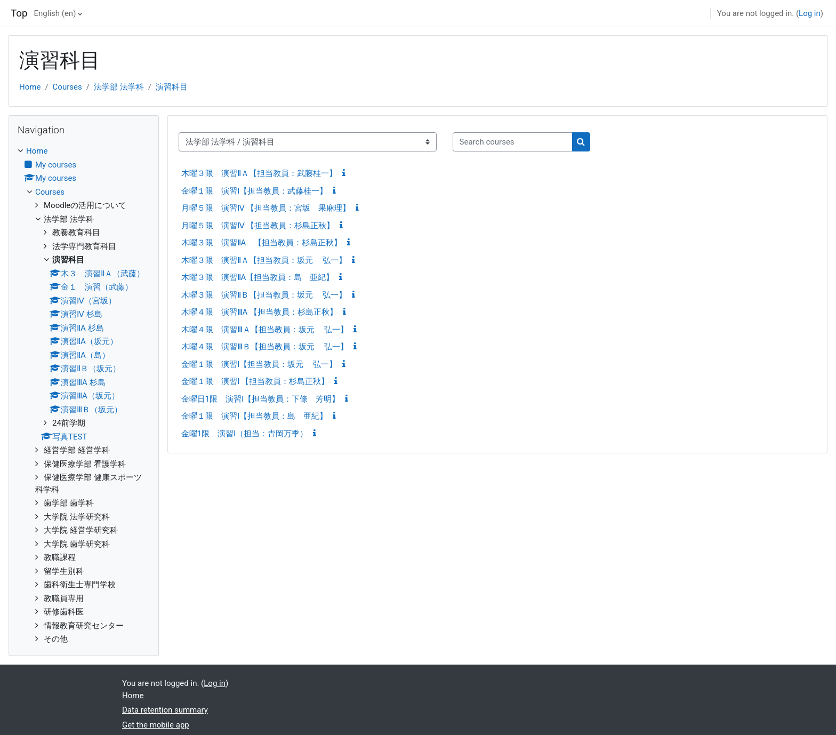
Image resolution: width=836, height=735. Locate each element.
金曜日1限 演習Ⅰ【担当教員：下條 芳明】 (260, 399)
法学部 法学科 (119, 87)
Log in (810, 13)
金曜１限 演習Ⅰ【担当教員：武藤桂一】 (254, 191)
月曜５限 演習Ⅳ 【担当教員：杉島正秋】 (258, 225)
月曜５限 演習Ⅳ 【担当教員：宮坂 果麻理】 (266, 208)
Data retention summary (165, 710)
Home (30, 87)
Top (19, 13)
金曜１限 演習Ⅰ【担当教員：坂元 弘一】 (259, 364)
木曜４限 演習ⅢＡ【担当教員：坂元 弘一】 (265, 329)
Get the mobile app (155, 725)
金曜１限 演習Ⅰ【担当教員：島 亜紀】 (254, 416)
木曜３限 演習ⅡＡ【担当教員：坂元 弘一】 (264, 260)
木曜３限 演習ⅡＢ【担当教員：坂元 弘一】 (264, 295)
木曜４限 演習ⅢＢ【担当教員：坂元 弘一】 (265, 346)
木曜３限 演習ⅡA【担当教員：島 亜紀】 (257, 277)
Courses (67, 87)
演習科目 (172, 87)
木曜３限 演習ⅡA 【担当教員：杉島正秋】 (261, 242)
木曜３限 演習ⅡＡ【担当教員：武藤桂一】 (259, 173)
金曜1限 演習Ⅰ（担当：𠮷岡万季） (244, 433)
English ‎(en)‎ (55, 13)
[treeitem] (84, 395)
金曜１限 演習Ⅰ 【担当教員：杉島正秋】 (255, 381)
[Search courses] (513, 142)
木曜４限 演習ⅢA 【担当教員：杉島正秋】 (259, 312)
